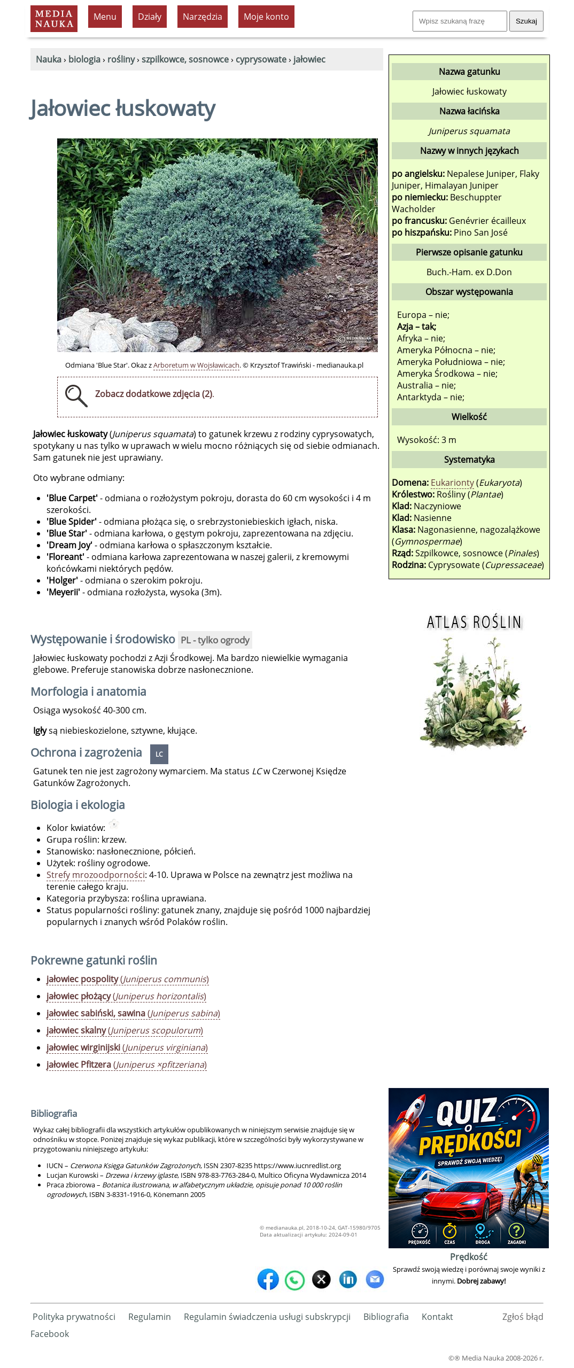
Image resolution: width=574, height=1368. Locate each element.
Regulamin (149, 1317)
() (127, 979)
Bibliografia (386, 1317)
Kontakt (437, 1317)
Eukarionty (452, 482)
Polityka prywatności (74, 1317)
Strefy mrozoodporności (95, 875)
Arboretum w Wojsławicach (196, 365)
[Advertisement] (469, 925)
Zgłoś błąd (523, 1317)
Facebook (49, 1334)
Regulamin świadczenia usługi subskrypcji (267, 1317)
